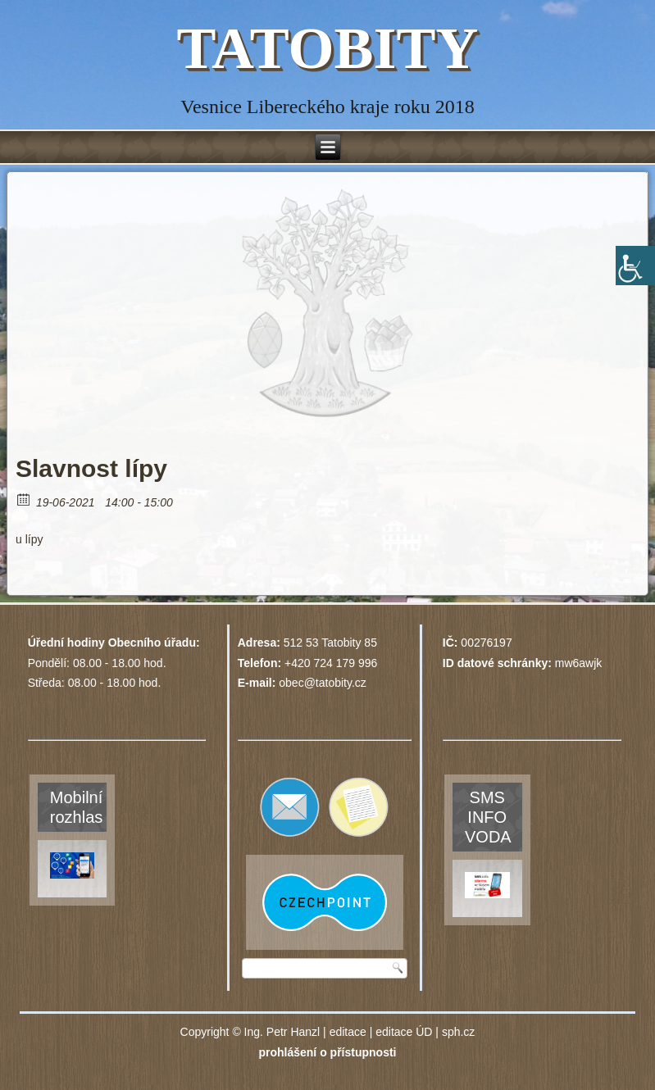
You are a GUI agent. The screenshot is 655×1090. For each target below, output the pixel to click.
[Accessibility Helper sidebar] (635, 265)
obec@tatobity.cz (322, 682)
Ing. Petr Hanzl (282, 1031)
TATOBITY (327, 48)
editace (348, 1031)
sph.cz (458, 1031)
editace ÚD (403, 1031)
